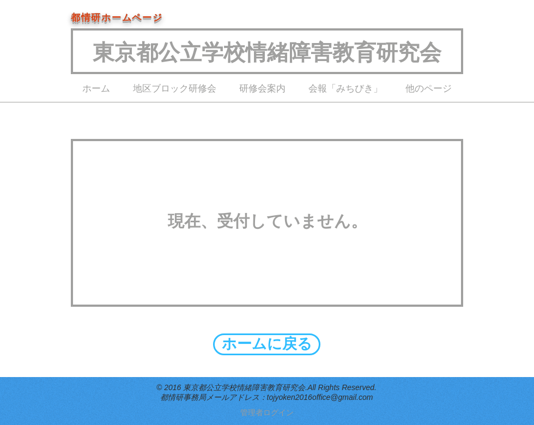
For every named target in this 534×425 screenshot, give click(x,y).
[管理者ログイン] (267, 413)
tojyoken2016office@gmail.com (320, 397)
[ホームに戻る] (266, 344)
